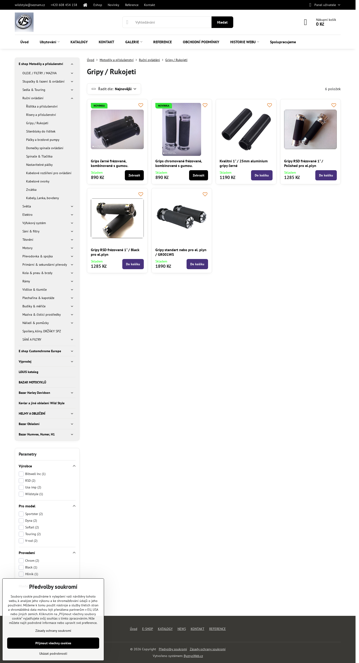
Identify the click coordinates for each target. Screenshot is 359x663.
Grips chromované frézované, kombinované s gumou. (178, 163)
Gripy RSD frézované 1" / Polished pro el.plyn (303, 163)
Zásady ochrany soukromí (208, 649)
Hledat (222, 22)
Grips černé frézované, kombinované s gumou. (109, 163)
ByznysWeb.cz (193, 656)
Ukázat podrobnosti (53, 653)
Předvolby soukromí (173, 649)
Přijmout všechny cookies (53, 643)
